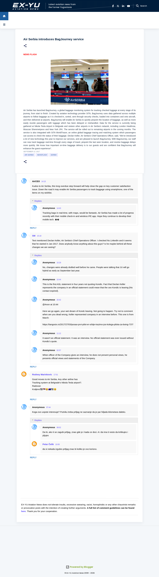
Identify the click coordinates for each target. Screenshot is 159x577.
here (23, 511)
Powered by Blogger (79, 567)
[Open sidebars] (4, 24)
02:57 (59, 350)
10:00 (57, 444)
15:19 (39, 236)
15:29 (59, 263)
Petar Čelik (48, 444)
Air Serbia (29, 155)
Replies (38, 201)
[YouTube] (128, 6)
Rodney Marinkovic (42, 374)
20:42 (59, 300)
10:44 (59, 280)
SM (34, 235)
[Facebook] (113, 6)
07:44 (48, 407)
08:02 (59, 427)
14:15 (43, 181)
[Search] (137, 6)
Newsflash (42, 155)
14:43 (59, 208)
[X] (118, 6)
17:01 (56, 375)
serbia (53, 155)
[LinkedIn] (123, 6)
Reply (33, 228)
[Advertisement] (80, 544)
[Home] (4, 16)
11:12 (59, 333)
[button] (25, 46)
